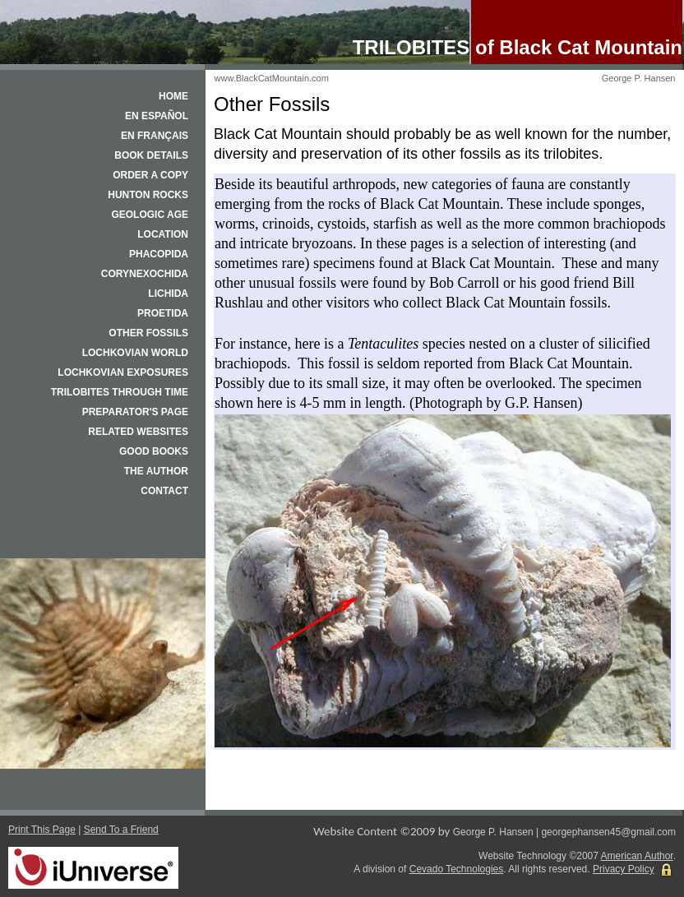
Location (162, 234)
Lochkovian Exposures (123, 372)
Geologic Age (149, 214)
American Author (637, 856)
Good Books (153, 451)
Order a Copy (150, 175)
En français (154, 135)
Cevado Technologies (456, 869)
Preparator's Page (135, 412)
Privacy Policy (623, 869)
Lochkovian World (135, 352)
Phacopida (158, 254)
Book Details (151, 155)
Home (173, 96)
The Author (156, 471)
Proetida (162, 313)
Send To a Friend (121, 829)
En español (156, 116)
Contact (164, 491)
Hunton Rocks (148, 195)
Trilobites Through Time (119, 392)
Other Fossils (148, 333)
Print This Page (42, 829)
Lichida (168, 293)
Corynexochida (144, 274)
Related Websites (138, 431)
